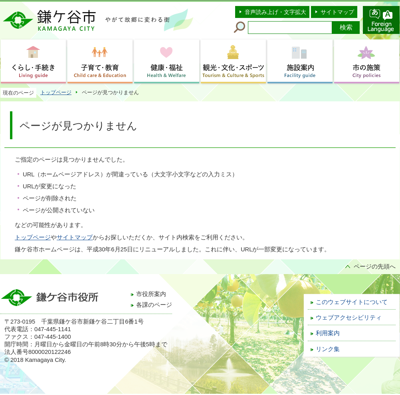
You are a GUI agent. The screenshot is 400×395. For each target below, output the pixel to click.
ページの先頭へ (375, 266)
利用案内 (328, 333)
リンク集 (328, 349)
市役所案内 (151, 294)
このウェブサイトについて (352, 302)
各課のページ (154, 305)
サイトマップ (337, 12)
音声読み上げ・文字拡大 (275, 12)
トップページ (55, 92)
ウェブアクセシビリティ (349, 317)
